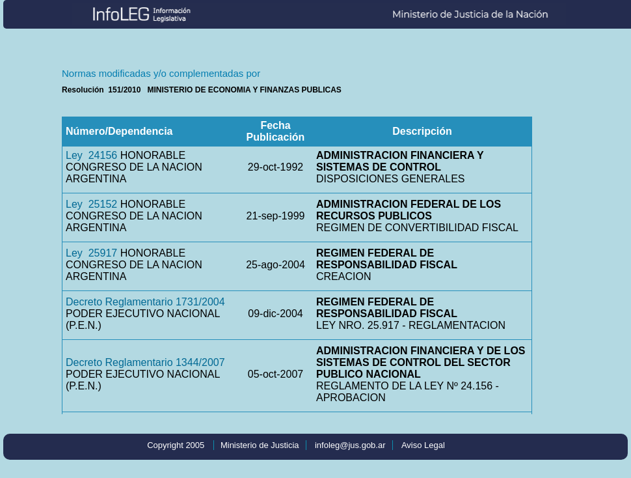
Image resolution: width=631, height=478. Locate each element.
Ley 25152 (91, 204)
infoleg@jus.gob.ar (350, 445)
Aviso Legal (423, 445)
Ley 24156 (91, 155)
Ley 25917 (91, 253)
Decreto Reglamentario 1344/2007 (145, 362)
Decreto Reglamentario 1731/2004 (145, 301)
